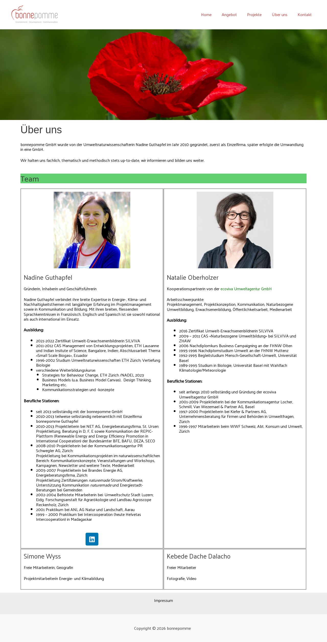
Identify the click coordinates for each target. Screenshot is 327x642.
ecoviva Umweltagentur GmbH (247, 288)
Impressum (163, 600)
